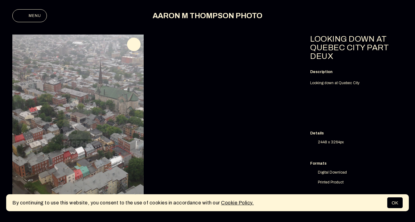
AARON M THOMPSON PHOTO (207, 16)
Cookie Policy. (237, 202)
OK (395, 202)
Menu (29, 15)
